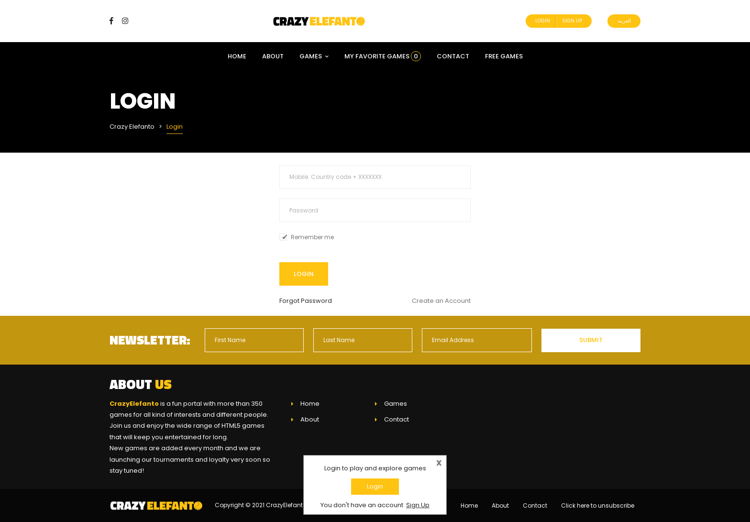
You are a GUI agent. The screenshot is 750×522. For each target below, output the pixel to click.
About (273, 56)
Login (542, 21)
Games (314, 56)
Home (237, 56)
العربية (624, 21)
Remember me (312, 237)
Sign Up (572, 21)
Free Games (504, 56)
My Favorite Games (382, 56)
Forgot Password (305, 300)
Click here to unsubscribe (597, 505)
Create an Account (441, 300)
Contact (453, 56)
